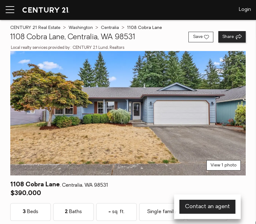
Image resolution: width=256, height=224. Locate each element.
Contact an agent (207, 207)
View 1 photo (224, 165)
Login (245, 9)
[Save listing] (200, 37)
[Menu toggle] (10, 10)
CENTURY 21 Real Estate (35, 28)
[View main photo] (128, 113)
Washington (81, 28)
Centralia (110, 28)
